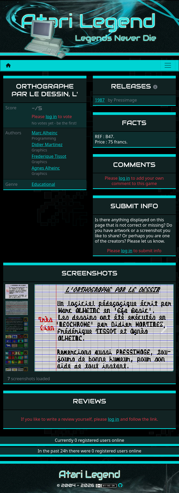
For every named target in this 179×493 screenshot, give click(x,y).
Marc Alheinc (45, 133)
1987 (100, 100)
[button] (44, 327)
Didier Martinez (47, 144)
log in (51, 116)
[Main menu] (167, 65)
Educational (43, 184)
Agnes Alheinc (46, 168)
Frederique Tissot (49, 156)
